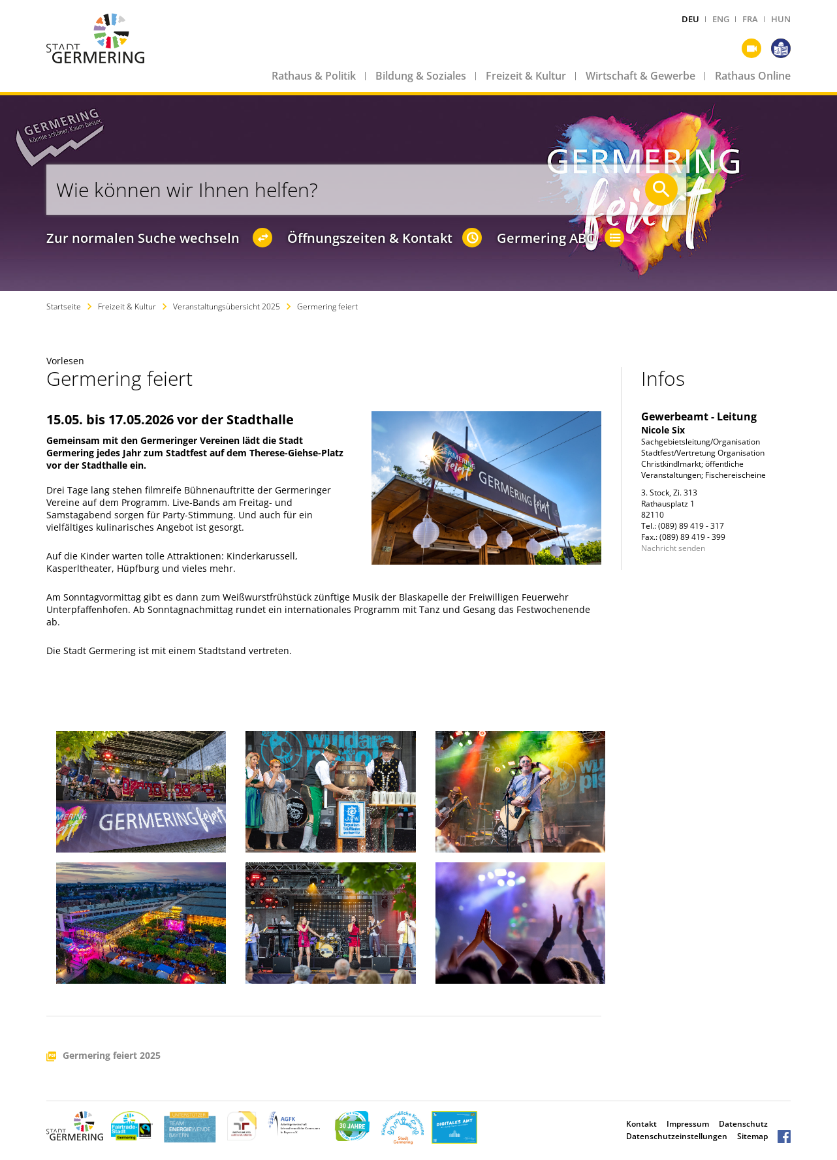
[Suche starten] (661, 189)
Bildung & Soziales (420, 76)
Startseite (63, 306)
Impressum (688, 1123)
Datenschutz (743, 1123)
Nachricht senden (673, 548)
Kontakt (641, 1123)
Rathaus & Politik (314, 76)
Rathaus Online (753, 76)
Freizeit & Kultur (526, 76)
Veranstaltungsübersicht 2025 (226, 306)
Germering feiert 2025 (112, 1056)
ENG (720, 19)
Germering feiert (327, 306)
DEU (690, 19)
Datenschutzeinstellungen (676, 1136)
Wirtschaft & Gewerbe (640, 76)
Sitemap (752, 1136)
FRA (750, 19)
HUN (781, 19)
